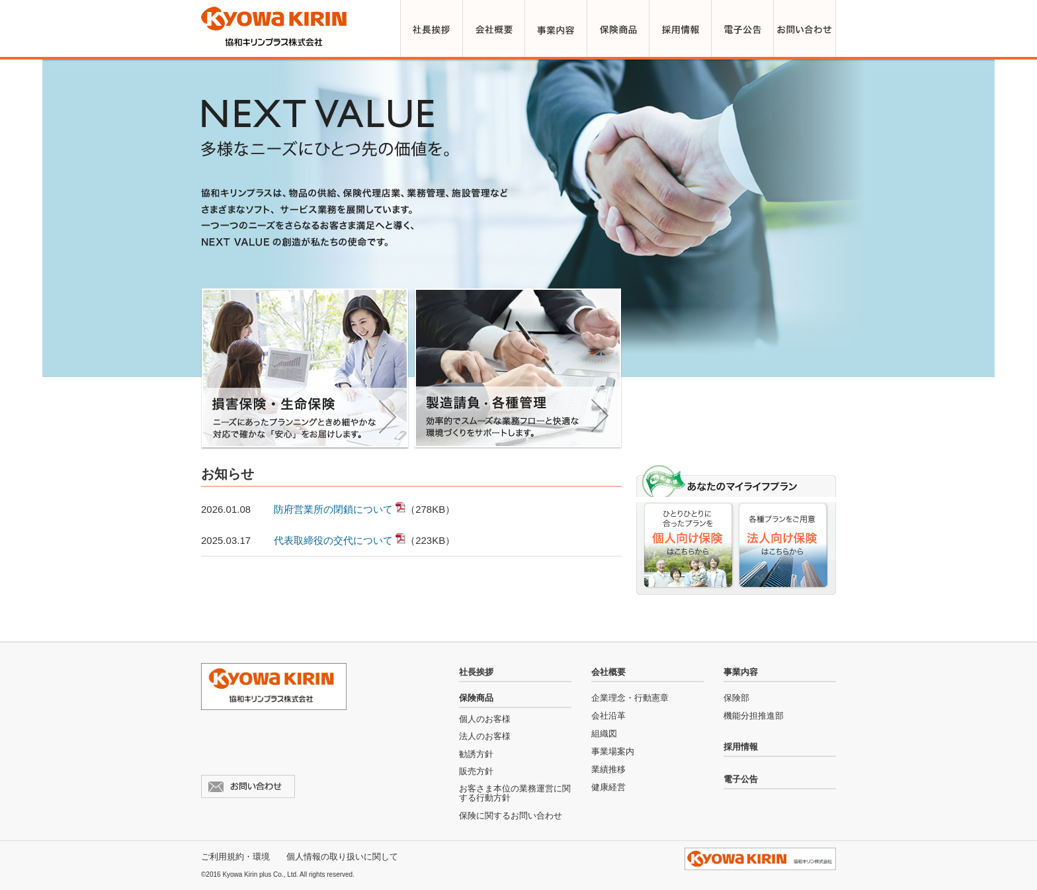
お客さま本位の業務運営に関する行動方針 (515, 793)
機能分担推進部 (754, 716)
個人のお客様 (485, 719)
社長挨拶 (476, 672)
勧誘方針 (476, 754)
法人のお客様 (485, 736)
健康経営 (608, 787)
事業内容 (741, 672)
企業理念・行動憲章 (630, 698)
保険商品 (476, 698)
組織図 (604, 733)
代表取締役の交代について (333, 540)
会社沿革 (608, 716)
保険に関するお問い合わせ (510, 816)
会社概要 (608, 672)
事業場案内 (612, 751)
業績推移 (608, 769)
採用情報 (741, 747)
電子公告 (741, 779)
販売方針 (476, 771)
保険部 (736, 698)
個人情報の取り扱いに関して (342, 857)
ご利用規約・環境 (235, 857)
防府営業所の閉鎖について (333, 509)
